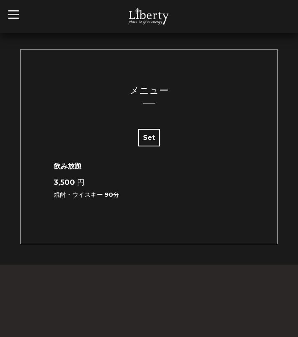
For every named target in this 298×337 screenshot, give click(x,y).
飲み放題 (68, 166)
